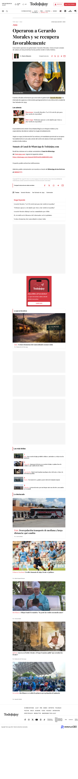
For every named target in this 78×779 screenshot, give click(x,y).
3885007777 (18, 172)
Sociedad (37, 711)
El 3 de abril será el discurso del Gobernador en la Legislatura (33, 215)
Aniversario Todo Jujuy (49, 713)
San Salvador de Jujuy (38, 193)
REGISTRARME (71, 4)
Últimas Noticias (26, 11)
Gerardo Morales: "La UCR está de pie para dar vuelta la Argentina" (34, 204)
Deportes (51, 708)
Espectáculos (28, 713)
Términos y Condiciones (50, 719)
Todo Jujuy (15, 22)
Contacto (71, 719)
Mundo (55, 11)
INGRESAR (59, 4)
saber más (39, 303)
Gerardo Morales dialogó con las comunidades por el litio (31, 211)
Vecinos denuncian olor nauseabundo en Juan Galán (30, 219)
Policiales (35, 12)
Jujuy (35, 11)
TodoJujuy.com (20, 154)
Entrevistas (56, 711)
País (41, 11)
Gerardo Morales (55, 98)
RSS (66, 719)
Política (47, 11)
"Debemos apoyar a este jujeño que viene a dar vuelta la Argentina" (34, 208)
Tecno (43, 711)
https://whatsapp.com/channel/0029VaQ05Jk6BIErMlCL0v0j (32, 157)
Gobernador (49, 193)
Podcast (48, 711)
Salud (32, 711)
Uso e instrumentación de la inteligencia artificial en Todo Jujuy (58, 719)
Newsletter (44, 12)
